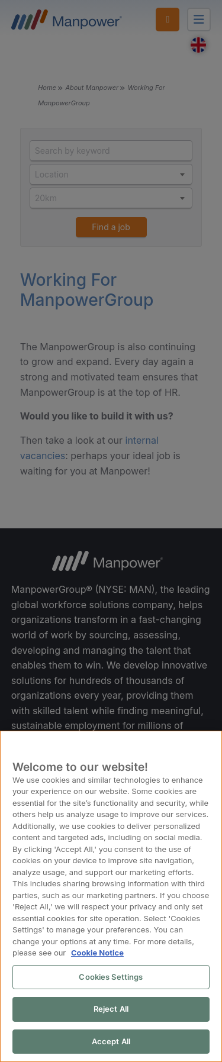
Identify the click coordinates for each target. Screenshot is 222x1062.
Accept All (111, 1042)
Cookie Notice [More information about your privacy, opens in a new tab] (96, 953)
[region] (111, 897)
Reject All (111, 1009)
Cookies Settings (111, 977)
